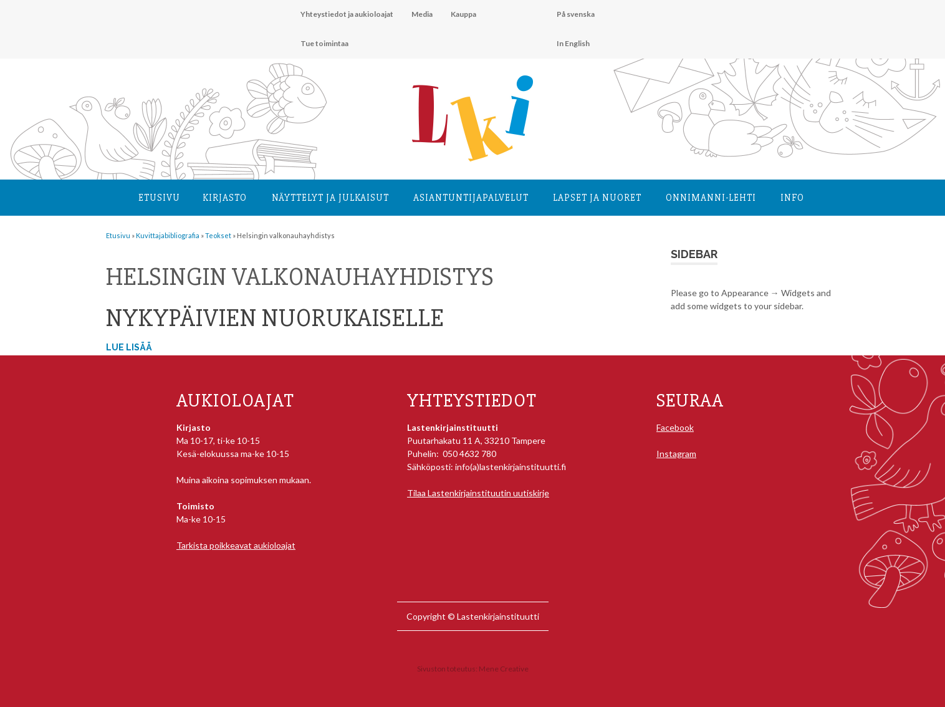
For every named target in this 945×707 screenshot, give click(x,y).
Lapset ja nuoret (597, 197)
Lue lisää (129, 347)
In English (573, 43)
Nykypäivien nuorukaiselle (275, 318)
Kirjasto (225, 197)
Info (792, 197)
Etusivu (159, 197)
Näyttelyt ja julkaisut (330, 197)
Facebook (675, 427)
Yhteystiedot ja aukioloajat (346, 14)
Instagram (676, 453)
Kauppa (463, 14)
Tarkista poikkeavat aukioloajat (235, 545)
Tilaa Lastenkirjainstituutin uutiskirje (478, 493)
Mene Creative (504, 668)
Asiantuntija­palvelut (471, 197)
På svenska (576, 14)
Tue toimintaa (324, 43)
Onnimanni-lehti (711, 197)
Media (422, 14)
